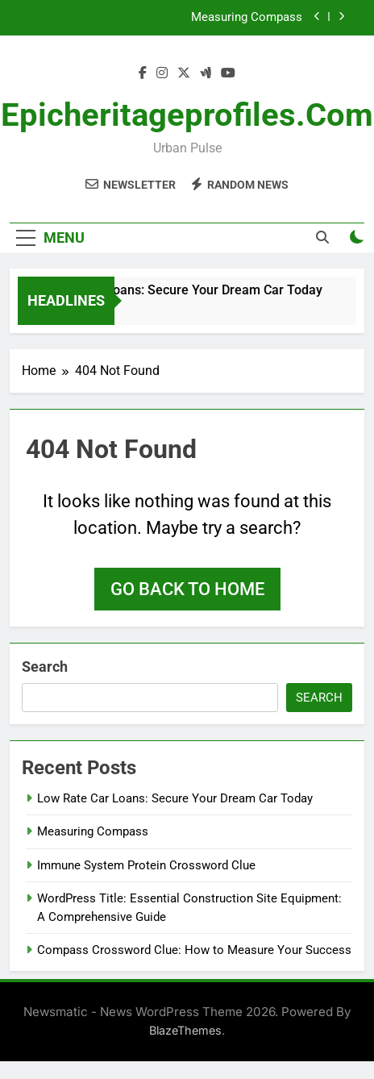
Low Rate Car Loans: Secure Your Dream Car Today (177, 290)
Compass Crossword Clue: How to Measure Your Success (194, 950)
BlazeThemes (185, 1030)
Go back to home (187, 589)
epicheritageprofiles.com (187, 115)
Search (45, 666)
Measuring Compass (246, 17)
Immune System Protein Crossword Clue (146, 865)
